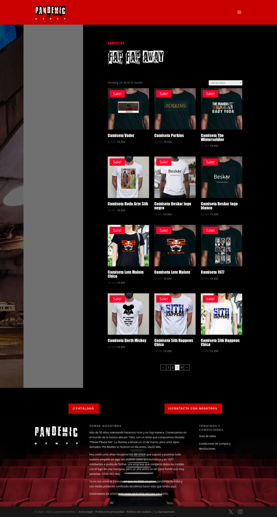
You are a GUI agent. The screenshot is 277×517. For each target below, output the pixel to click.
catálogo (85, 408)
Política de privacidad (109, 512)
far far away (136, 57)
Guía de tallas (207, 436)
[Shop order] (225, 82)
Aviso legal (86, 512)
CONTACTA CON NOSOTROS (194, 408)
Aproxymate (166, 512)
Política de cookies (138, 512)
